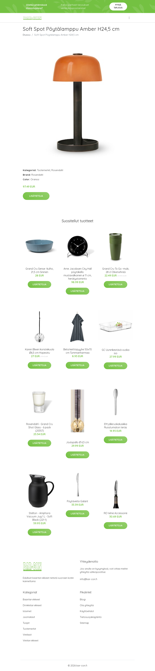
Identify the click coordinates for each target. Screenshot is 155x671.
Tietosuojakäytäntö (91, 617)
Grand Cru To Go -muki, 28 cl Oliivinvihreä (115, 270)
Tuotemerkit (43, 170)
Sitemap (84, 622)
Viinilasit (27, 634)
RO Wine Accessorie (115, 513)
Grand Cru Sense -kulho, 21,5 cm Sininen (39, 270)
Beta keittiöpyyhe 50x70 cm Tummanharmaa (77, 351)
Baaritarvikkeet (31, 599)
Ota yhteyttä (87, 605)
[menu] (129, 18)
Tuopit (26, 622)
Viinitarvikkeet (30, 640)
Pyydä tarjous (118, 6)
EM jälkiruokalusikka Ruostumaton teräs (115, 425)
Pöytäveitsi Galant (77, 501)
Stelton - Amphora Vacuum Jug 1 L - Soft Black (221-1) (39, 516)
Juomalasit (29, 617)
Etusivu (26, 34)
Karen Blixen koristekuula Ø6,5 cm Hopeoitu (39, 351)
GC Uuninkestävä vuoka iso (115, 351)
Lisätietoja (36, 195)
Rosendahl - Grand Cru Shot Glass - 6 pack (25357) (39, 427)
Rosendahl (57, 170)
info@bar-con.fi (88, 579)
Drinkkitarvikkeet (32, 605)
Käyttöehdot (87, 611)
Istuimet (27, 611)
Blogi (83, 599)
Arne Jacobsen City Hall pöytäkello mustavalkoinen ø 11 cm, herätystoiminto (78, 273)
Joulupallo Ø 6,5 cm (77, 442)
